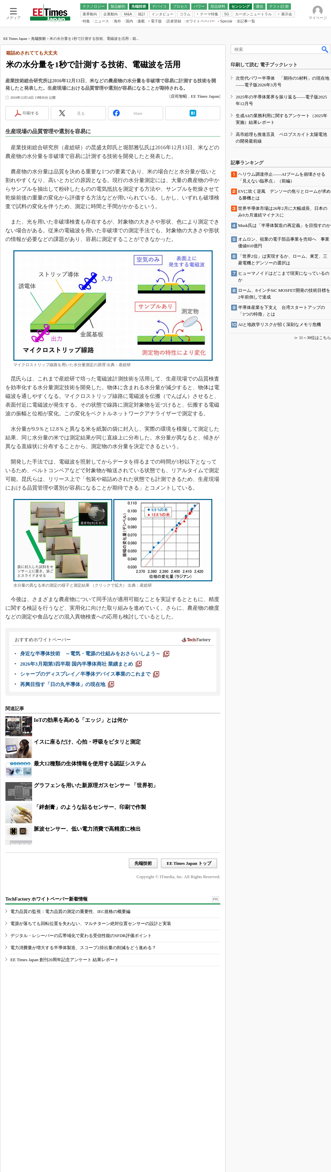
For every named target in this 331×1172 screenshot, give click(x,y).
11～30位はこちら (315, 337)
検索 (325, 49)
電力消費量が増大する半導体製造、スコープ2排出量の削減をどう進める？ (83, 947)
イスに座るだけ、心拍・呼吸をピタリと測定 (87, 742)
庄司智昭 (179, 96)
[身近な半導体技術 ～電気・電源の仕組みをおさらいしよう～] (94, 653)
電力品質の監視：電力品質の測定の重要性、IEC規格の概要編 (70, 911)
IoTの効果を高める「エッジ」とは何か (81, 720)
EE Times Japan (15, 38)
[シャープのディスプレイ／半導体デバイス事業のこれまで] (89, 674)
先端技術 (38, 38)
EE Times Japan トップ (189, 863)
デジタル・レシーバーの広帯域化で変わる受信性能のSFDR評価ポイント (81, 935)
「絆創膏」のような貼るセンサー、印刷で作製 (90, 807)
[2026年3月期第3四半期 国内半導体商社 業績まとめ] (81, 664)
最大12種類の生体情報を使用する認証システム (90, 763)
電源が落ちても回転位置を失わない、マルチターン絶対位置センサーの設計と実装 (90, 923)
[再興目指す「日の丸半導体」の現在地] (67, 684)
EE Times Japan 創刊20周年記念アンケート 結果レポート (64, 959)
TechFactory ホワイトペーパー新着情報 (46, 899)
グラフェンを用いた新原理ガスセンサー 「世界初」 (96, 785)
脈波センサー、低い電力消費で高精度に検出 (87, 829)
